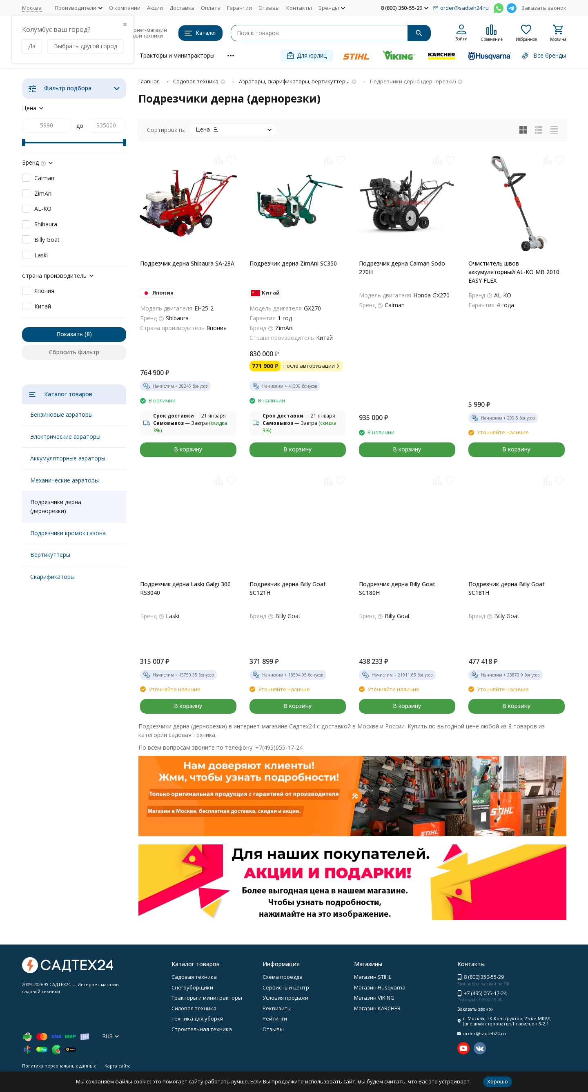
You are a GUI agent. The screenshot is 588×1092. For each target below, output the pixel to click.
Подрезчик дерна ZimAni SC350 (293, 263)
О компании (124, 7)
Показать (69, 334)
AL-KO (42, 208)
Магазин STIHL (372, 976)
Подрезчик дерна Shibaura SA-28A (187, 263)
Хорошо (497, 1081)
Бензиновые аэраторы (61, 414)
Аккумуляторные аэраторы (67, 458)
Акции (155, 7)
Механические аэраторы (64, 480)
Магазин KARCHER (377, 1008)
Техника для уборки (197, 1018)
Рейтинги (275, 1018)
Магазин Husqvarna (379, 987)
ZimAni (43, 193)
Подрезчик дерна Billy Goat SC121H (287, 588)
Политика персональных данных (59, 1066)
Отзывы (269, 7)
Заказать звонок (543, 7)
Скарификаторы (52, 577)
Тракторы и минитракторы (177, 55)
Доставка (181, 7)
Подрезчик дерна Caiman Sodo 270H (402, 267)
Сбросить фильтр (74, 352)
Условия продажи (285, 997)
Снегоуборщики (192, 987)
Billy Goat (47, 239)
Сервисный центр (286, 987)
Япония (44, 291)
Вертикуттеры (50, 554)
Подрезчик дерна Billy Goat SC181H (506, 588)
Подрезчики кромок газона (68, 533)
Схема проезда (283, 976)
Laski (41, 255)
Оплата (210, 7)
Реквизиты (277, 1008)
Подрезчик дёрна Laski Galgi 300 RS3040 (185, 588)
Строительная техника (202, 1029)
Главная (149, 81)
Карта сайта (118, 1066)
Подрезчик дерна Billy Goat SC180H (397, 588)
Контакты (299, 7)
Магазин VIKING (374, 997)
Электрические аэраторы (65, 436)
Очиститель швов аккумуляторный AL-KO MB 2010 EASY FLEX (513, 271)
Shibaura (45, 224)
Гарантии (239, 7)
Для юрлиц (307, 55)
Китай (42, 306)
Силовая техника (194, 1008)
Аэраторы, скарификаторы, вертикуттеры (294, 81)
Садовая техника (195, 81)
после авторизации (312, 365)
